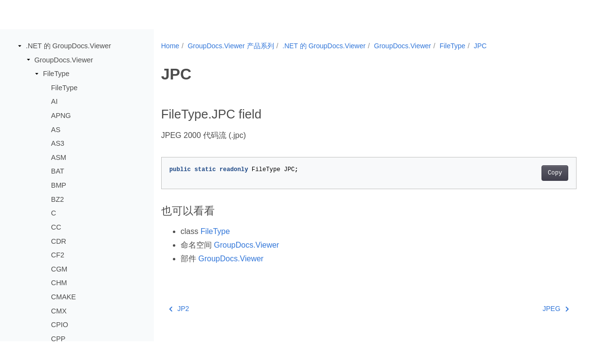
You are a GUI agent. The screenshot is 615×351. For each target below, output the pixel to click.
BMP (58, 185)
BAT (57, 171)
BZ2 (57, 199)
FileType (56, 74)
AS (55, 130)
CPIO (59, 325)
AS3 (57, 143)
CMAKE (63, 297)
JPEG (555, 308)
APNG (61, 115)
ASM (58, 157)
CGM (59, 269)
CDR (58, 241)
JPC (480, 46)
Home (170, 46)
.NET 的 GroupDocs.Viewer (68, 46)
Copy (555, 173)
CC (56, 227)
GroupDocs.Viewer (64, 60)
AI (54, 101)
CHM (59, 283)
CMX (59, 311)
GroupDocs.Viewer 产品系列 (230, 46)
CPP (58, 339)
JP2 (179, 308)
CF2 (57, 255)
